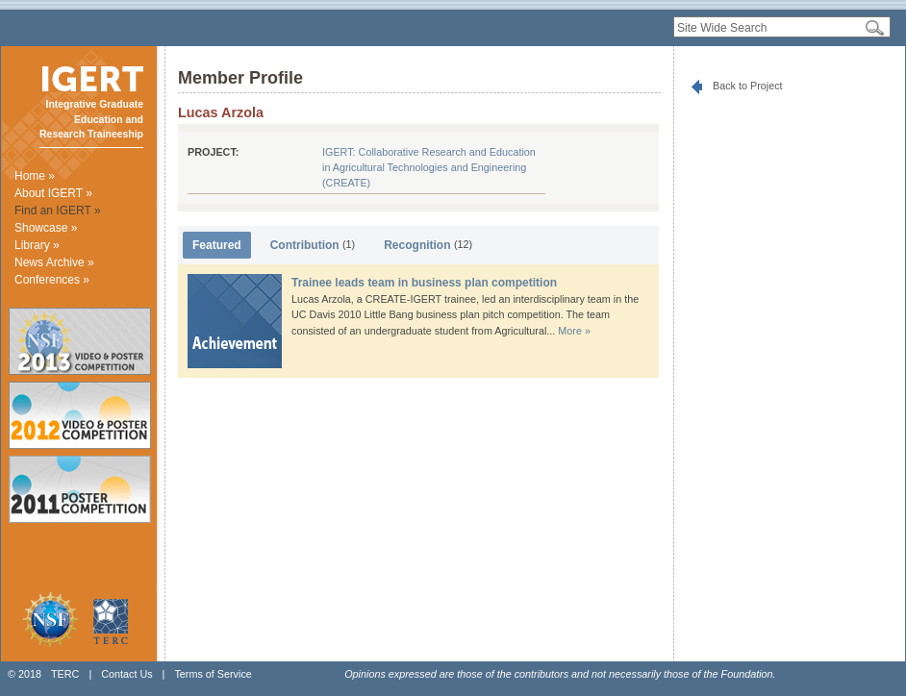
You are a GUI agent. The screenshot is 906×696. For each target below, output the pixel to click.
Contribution (313, 245)
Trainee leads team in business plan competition (424, 282)
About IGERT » (53, 193)
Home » (34, 176)
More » (574, 330)
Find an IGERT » (57, 210)
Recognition (428, 245)
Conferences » (51, 279)
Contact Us (126, 674)
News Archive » (54, 262)
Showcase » (45, 228)
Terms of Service (212, 674)
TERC (65, 674)
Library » (37, 245)
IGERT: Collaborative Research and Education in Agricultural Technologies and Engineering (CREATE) (429, 167)
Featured (216, 245)
